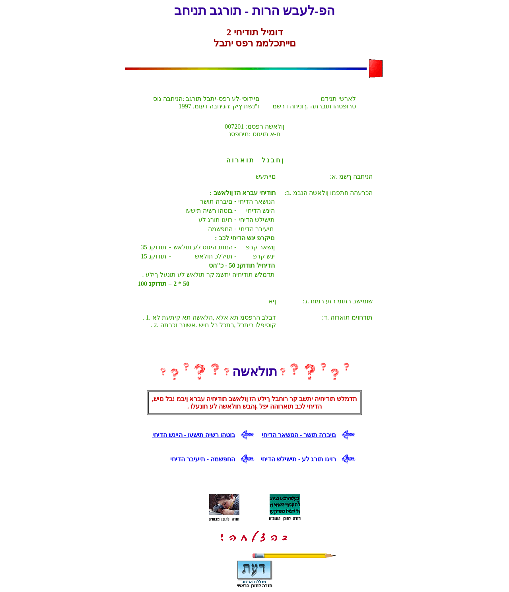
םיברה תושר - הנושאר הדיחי (299, 435)
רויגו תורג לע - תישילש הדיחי (298, 459)
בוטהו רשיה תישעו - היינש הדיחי (193, 435)
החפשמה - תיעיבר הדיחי (202, 459)
